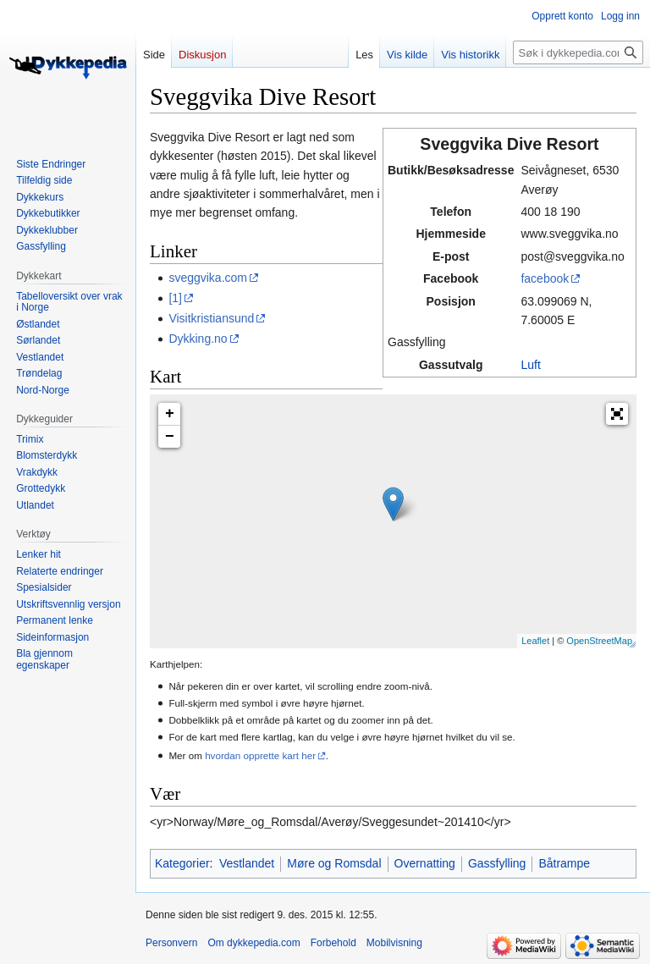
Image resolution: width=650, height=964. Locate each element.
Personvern (171, 943)
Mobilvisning (394, 943)
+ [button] (169, 414)
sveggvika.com (207, 277)
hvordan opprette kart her (260, 755)
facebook (545, 278)
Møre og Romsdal (334, 863)
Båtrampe (564, 863)
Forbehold (333, 943)
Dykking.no (197, 338)
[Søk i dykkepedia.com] (578, 52)
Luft (530, 365)
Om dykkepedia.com (253, 943)
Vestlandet (246, 863)
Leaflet (535, 641)
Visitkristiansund (211, 318)
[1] (175, 298)
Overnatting (424, 863)
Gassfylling (497, 863)
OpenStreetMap (599, 641)
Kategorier (182, 863)
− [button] (169, 437)
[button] (617, 414)
